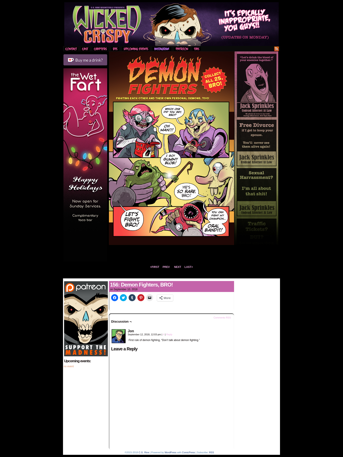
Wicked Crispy (171, 24)
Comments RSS (222, 317)
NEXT (177, 267)
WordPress (170, 452)
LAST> (188, 267)
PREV (166, 267)
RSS (276, 48)
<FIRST (154, 267)
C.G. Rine (144, 452)
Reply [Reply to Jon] (169, 334)
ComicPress (188, 452)
